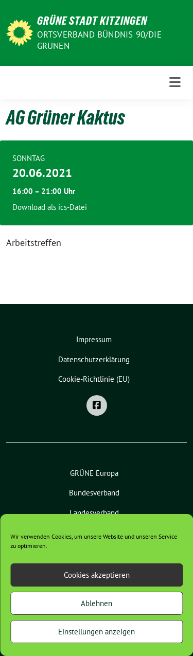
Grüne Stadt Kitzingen (92, 20)
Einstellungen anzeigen (96, 631)
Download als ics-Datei (49, 207)
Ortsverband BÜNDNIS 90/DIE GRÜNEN (99, 40)
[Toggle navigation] (175, 82)
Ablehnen (96, 603)
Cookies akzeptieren (97, 575)
